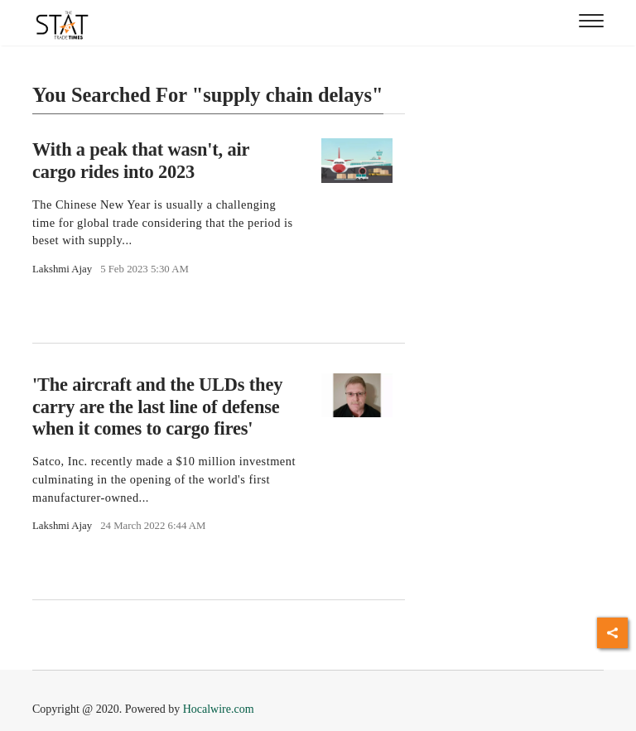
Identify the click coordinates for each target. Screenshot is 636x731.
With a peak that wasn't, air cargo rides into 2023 (140, 160)
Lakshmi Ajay (62, 269)
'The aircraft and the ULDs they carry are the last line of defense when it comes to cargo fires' (157, 407)
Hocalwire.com (218, 709)
